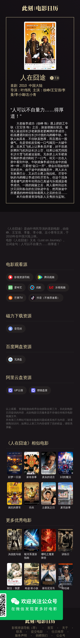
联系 (19, 631)
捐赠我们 (42, 635)
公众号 (60, 635)
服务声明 (21, 635)
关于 (65, 627)
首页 (50, 627)
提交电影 (37, 631)
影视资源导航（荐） (25, 627)
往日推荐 (58, 631)
